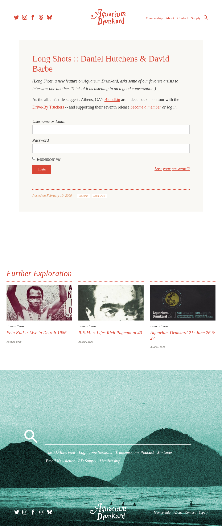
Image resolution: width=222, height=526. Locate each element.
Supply (195, 18)
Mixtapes (164, 452)
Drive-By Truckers (48, 107)
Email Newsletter (60, 461)
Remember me (49, 159)
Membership (153, 18)
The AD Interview (61, 452)
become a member (146, 107)
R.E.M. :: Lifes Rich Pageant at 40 (110, 332)
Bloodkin (112, 99)
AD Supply (87, 461)
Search (205, 18)
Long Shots (99, 195)
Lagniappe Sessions (95, 452)
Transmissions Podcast (134, 452)
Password (40, 140)
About (169, 18)
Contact (182, 18)
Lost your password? (172, 168)
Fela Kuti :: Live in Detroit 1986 (37, 332)
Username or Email (49, 121)
